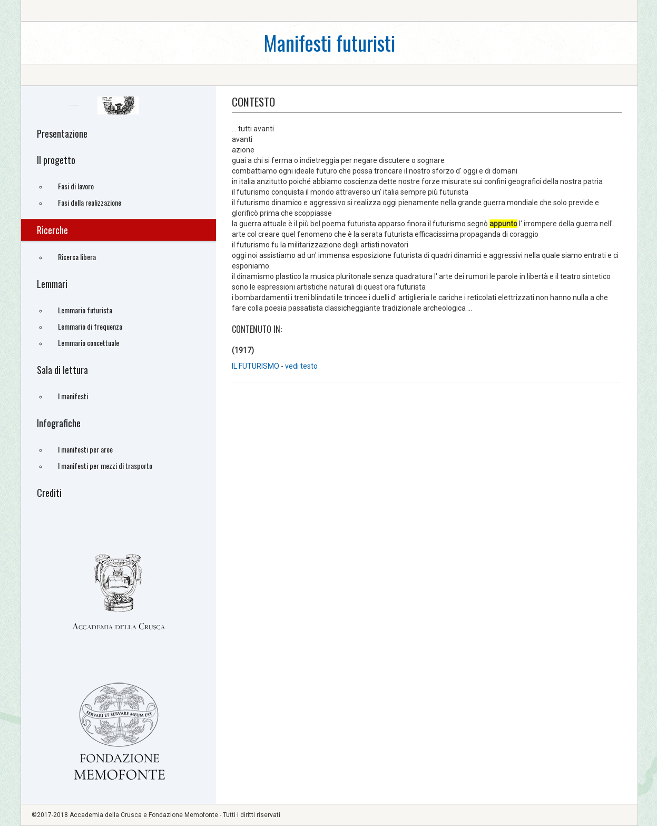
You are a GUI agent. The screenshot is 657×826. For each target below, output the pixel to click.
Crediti (49, 493)
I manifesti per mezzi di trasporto (105, 465)
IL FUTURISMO (255, 366)
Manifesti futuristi (329, 42)
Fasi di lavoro (76, 185)
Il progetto (56, 160)
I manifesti (73, 395)
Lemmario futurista (85, 309)
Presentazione (62, 133)
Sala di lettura (62, 370)
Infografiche (59, 423)
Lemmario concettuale (88, 342)
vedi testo (301, 366)
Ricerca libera (77, 256)
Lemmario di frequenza (90, 326)
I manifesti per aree (85, 449)
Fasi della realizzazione (89, 202)
